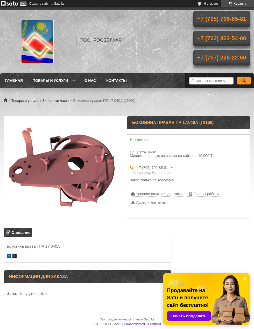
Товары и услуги (50, 80)
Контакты (116, 80)
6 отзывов (211, 3)
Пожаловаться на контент (142, 324)
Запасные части (56, 100)
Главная (14, 80)
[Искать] (244, 80)
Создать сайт (38, 3)
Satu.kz (149, 319)
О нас (90, 80)
